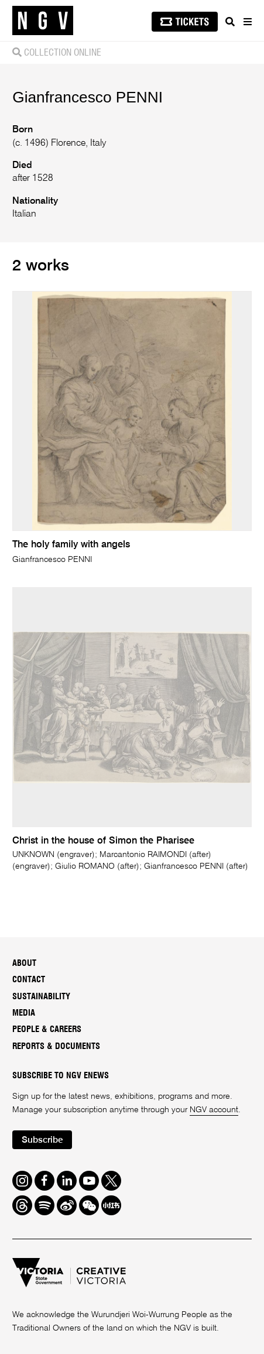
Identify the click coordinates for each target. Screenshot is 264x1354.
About (24, 963)
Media (23, 1013)
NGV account (214, 1110)
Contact (28, 979)
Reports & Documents (56, 1046)
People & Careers (46, 1029)
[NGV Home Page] (42, 20)
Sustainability (41, 996)
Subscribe (42, 1140)
